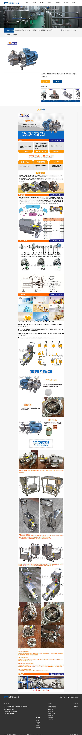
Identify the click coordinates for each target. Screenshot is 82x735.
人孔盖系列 (14, 35)
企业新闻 (76, 706)
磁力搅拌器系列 (42, 30)
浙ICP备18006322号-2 (34, 734)
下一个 (57, 81)
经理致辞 (38, 722)
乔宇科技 (76, 734)
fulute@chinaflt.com (12, 711)
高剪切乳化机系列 (9, 30)
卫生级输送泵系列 (19, 30)
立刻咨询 (46, 81)
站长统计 (41, 734)
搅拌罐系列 (27, 30)
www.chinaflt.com (11, 713)
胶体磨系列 (34, 30)
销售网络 (38, 723)
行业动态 (76, 707)
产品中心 (42, 2)
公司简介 (38, 720)
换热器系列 (50, 30)
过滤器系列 (7, 35)
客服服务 (58, 2)
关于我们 (34, 2)
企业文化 (38, 725)
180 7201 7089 (10, 709)
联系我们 (74, 2)
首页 (27, 2)
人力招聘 (66, 2)
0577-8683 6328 (10, 707)
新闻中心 (50, 2)
